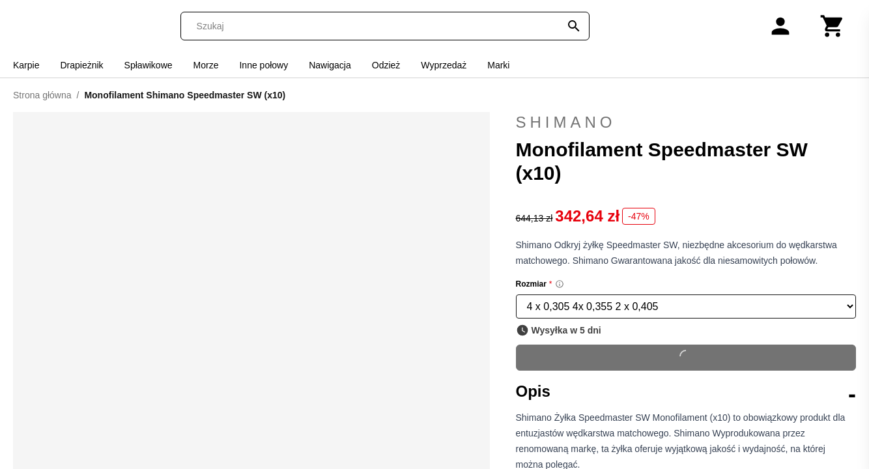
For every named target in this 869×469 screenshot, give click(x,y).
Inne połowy (263, 65)
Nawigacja (330, 65)
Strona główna (42, 95)
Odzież (386, 65)
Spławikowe (148, 65)
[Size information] (559, 284)
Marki (498, 65)
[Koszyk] (832, 26)
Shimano (686, 122)
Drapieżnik (81, 65)
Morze (206, 65)
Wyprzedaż (443, 65)
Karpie (26, 65)
